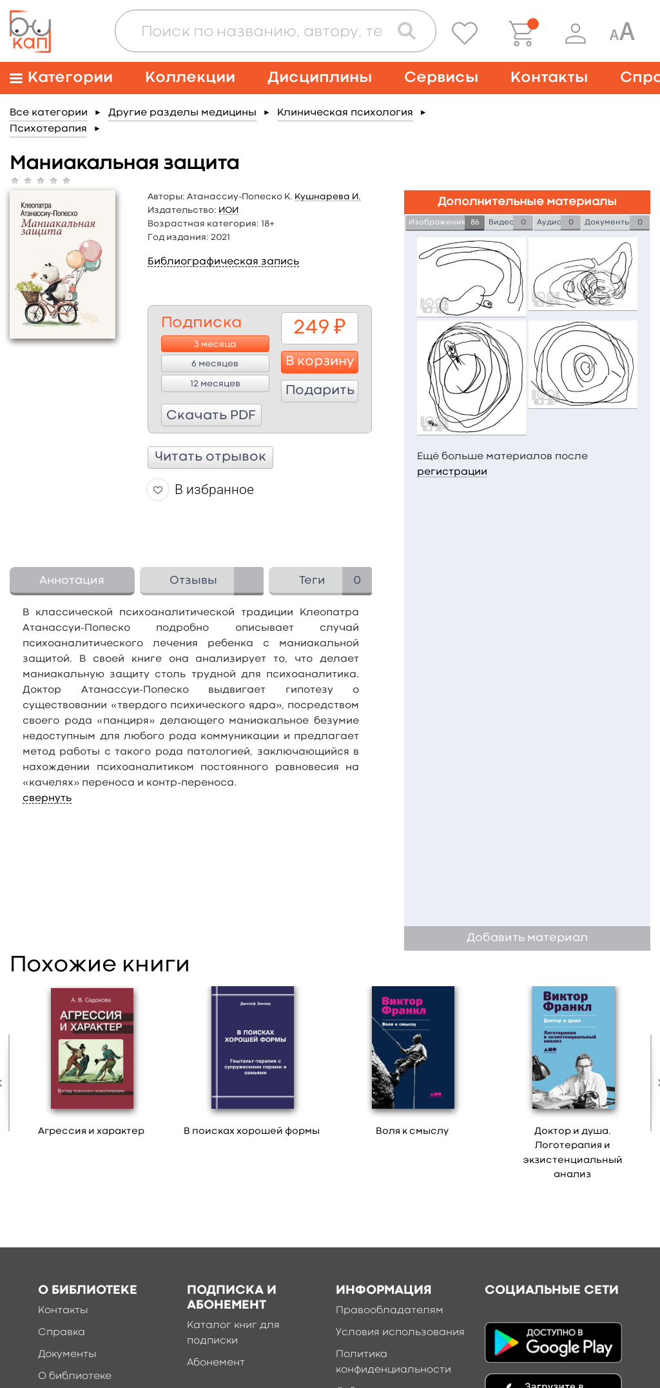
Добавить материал (527, 938)
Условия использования (400, 1332)
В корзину (320, 362)
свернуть (47, 798)
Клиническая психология (345, 112)
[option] (91, 1066)
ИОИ (228, 210)
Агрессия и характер (91, 1131)
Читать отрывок (210, 457)
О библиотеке (75, 1376)
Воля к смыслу (412, 1131)
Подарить (320, 391)
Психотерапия (48, 129)
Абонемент (216, 1362)
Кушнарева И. (328, 197)
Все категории (49, 112)
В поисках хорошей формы (252, 1131)
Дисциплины (319, 77)
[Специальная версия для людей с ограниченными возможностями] (622, 33)
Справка (61, 1332)
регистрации (452, 472)
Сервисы (441, 77)
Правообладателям (389, 1310)
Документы (67, 1354)
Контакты (549, 77)
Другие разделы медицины (182, 112)
